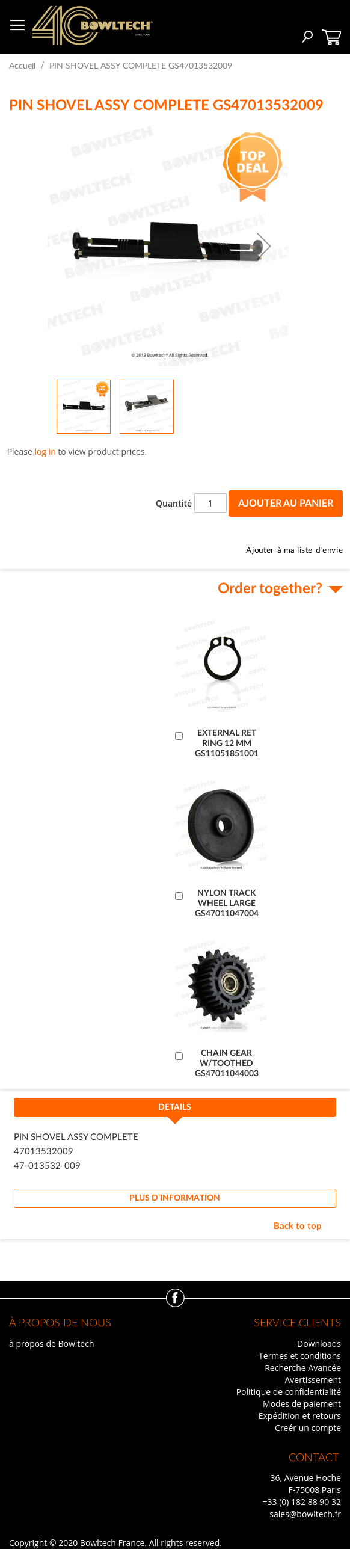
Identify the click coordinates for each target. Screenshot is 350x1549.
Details (174, 1107)
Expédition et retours (300, 1415)
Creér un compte (308, 1428)
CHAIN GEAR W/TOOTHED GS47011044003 (227, 1063)
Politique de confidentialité (288, 1391)
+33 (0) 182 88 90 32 (301, 1501)
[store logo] (92, 25)
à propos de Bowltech (51, 1343)
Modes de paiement (302, 1403)
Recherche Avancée (303, 1367)
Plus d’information (174, 1198)
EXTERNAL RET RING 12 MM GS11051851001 (227, 743)
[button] (264, 246)
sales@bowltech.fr (305, 1514)
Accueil (22, 66)
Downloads (319, 1343)
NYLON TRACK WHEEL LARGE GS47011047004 (227, 903)
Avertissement (312, 1379)
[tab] (175, 1111)
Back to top (298, 1226)
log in (44, 451)
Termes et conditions (300, 1355)
